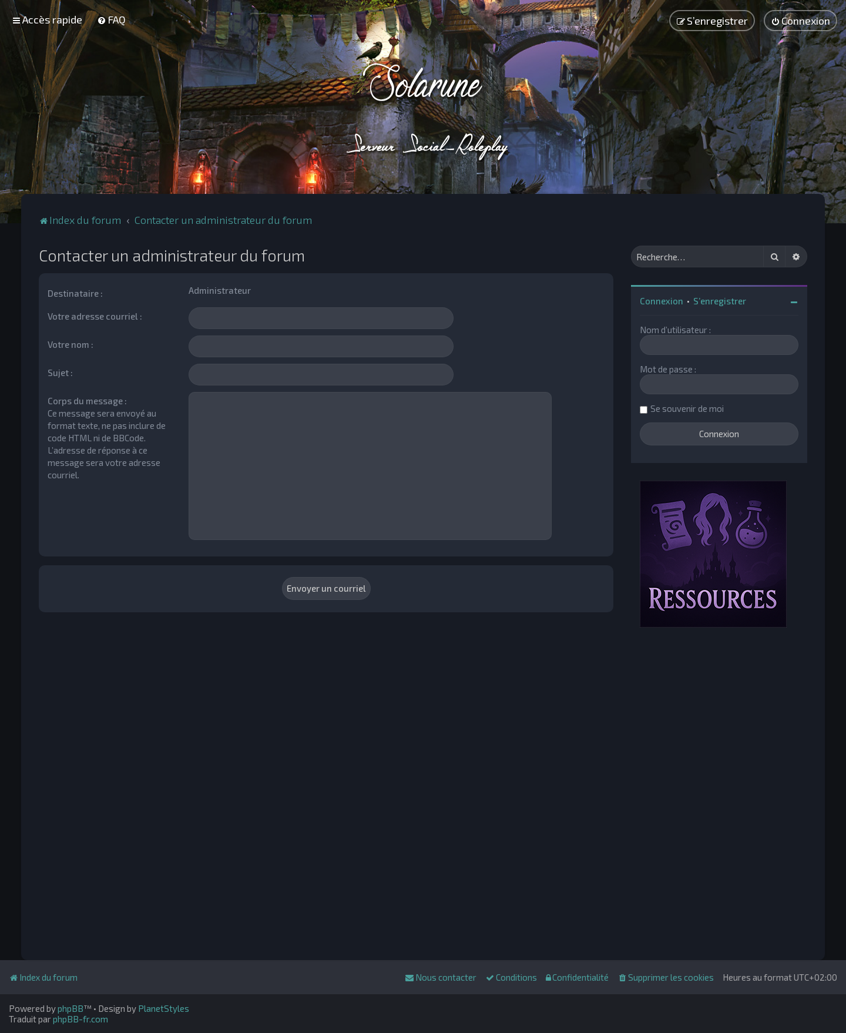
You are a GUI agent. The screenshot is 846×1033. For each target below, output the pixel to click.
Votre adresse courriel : (95, 316)
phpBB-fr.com (80, 1019)
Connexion (661, 301)
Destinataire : (75, 293)
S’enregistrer (719, 301)
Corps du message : (87, 400)
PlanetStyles (163, 1008)
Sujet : (60, 372)
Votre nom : (70, 344)
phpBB (70, 1008)
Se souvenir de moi (687, 408)
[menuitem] (111, 19)
